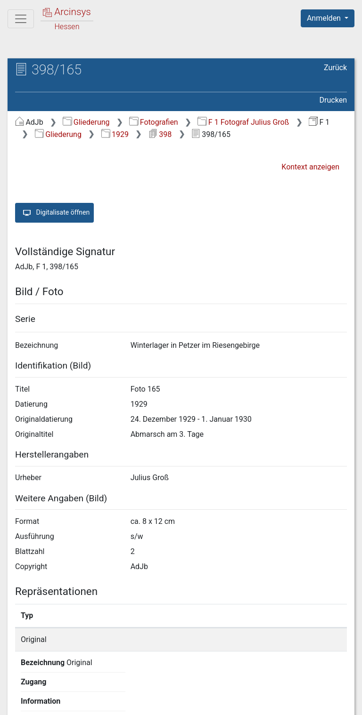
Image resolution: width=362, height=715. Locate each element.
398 (160, 134)
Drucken (333, 100)
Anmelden (325, 18)
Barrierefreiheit (261, 702)
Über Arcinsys (118, 702)
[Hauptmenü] (21, 18)
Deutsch (56, 684)
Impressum (331, 702)
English (21, 684)
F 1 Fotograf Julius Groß (243, 122)
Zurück (335, 67)
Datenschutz (189, 702)
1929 (115, 134)
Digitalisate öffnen (54, 212)
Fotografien (153, 122)
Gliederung (86, 122)
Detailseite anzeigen (285, 639)
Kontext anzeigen (310, 166)
